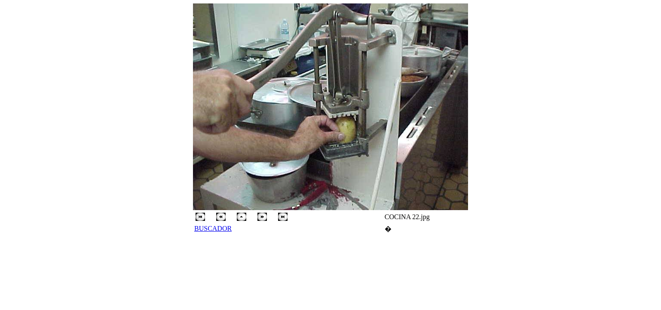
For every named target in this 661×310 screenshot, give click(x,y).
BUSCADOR (213, 228)
